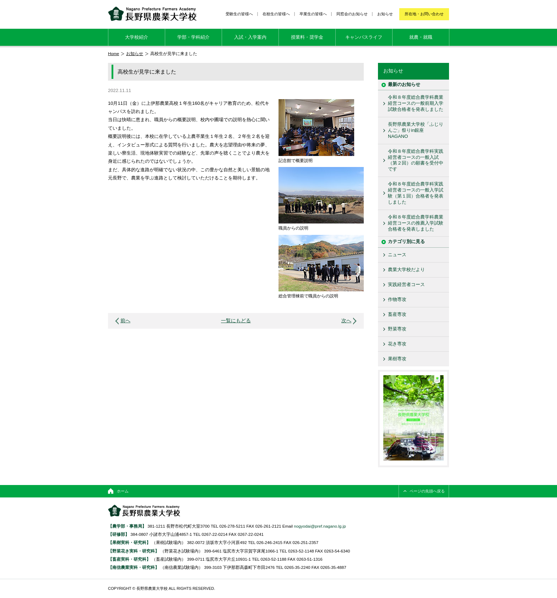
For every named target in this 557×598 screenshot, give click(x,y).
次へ (346, 320)
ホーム (123, 491)
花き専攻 (397, 343)
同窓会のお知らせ (352, 14)
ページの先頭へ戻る (427, 491)
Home (113, 53)
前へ (125, 320)
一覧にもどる (236, 320)
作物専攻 (397, 299)
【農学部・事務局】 (127, 526)
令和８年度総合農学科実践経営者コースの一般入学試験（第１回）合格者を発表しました (415, 193)
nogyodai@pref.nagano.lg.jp (320, 526)
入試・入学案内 (250, 37)
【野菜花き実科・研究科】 (134, 551)
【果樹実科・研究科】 (129, 542)
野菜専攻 (397, 329)
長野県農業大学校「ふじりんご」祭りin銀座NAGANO (415, 130)
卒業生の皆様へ (313, 14)
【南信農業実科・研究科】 (133, 567)
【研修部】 (118, 534)
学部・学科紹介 (193, 37)
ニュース (397, 254)
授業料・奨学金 (307, 37)
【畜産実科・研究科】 (129, 559)
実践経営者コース (406, 284)
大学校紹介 (136, 37)
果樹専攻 (397, 358)
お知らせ (385, 14)
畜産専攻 (397, 314)
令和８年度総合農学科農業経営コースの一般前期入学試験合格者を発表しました (415, 103)
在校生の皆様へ (276, 14)
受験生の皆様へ (239, 14)
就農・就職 (420, 37)
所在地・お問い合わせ (424, 14)
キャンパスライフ (363, 37)
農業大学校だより (406, 269)
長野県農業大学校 (152, 13)
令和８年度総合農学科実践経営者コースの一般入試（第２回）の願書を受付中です (415, 160)
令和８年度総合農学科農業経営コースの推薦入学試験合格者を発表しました (415, 223)
